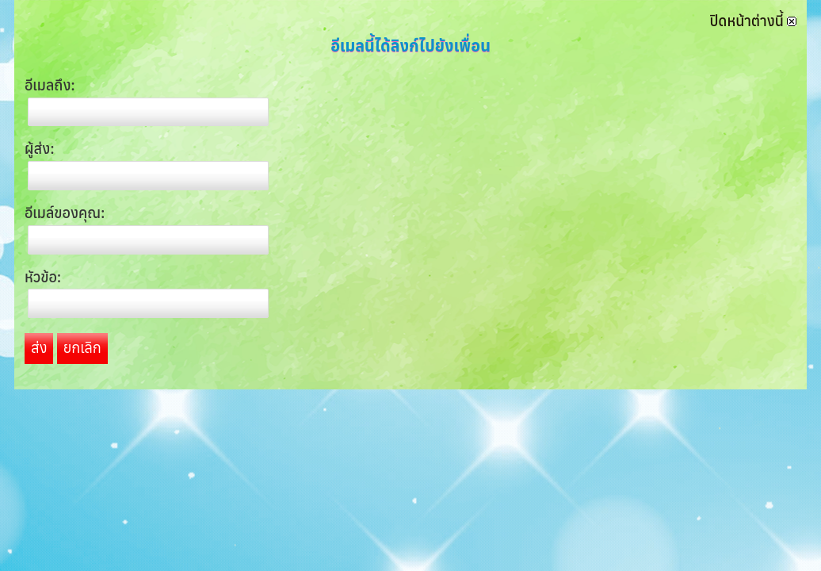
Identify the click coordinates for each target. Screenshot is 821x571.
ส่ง (39, 348)
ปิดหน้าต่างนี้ (753, 21)
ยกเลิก (82, 348)
